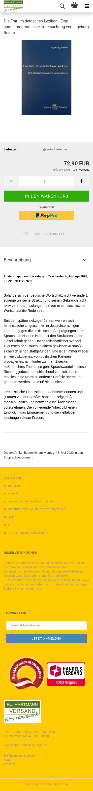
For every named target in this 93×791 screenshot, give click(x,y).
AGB (10, 525)
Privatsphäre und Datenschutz (27, 533)
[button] (11, 181)
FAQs (10, 517)
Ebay (7, 760)
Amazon (9, 764)
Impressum (15, 485)
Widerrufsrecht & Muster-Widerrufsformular (36, 509)
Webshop (31, 784)
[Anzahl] (46, 181)
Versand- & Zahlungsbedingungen (30, 501)
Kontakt (12, 493)
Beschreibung (17, 259)
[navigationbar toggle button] (87, 6)
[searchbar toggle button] (62, 6)
